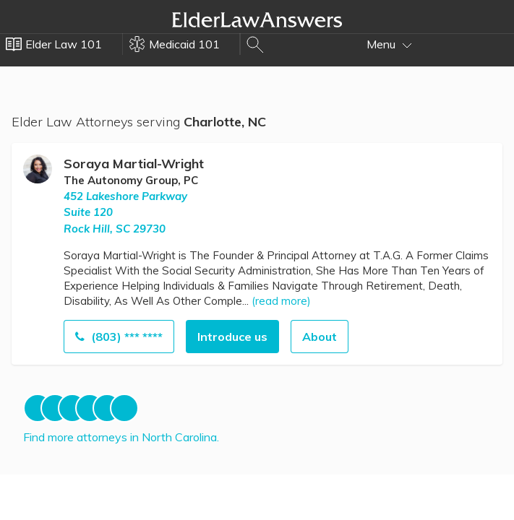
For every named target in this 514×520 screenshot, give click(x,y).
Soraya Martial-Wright (134, 163)
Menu (389, 44)
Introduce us (232, 336)
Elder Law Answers (257, 19)
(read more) (281, 301)
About (319, 336)
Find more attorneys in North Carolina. (121, 437)
